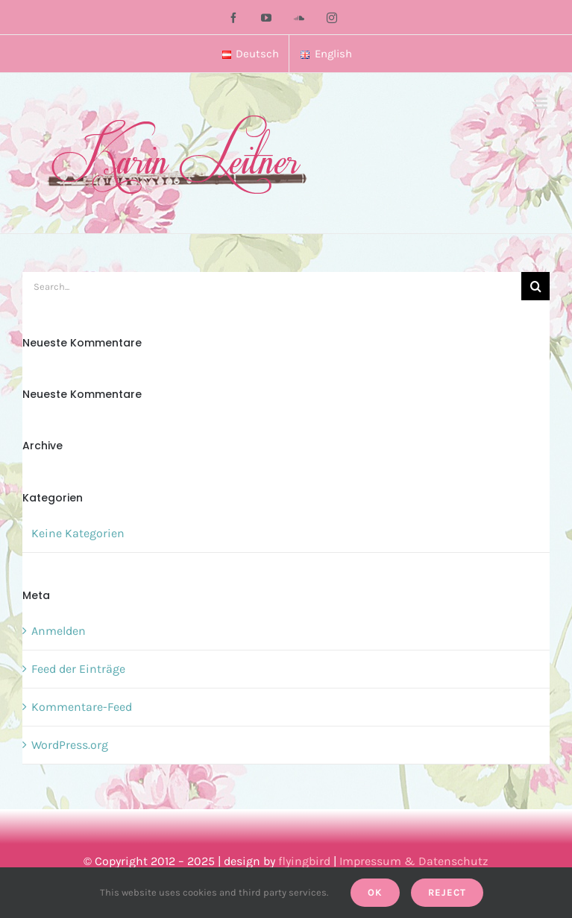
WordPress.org (69, 745)
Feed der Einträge (78, 669)
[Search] (535, 286)
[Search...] (271, 286)
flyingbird (304, 861)
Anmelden (58, 631)
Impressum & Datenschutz (413, 861)
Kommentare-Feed (81, 707)
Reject (447, 892)
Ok (375, 892)
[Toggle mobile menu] (542, 103)
